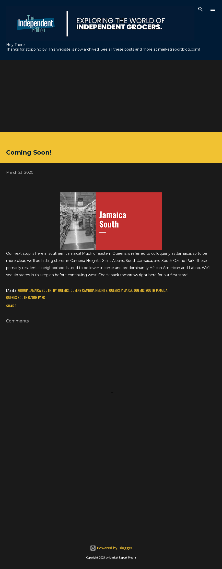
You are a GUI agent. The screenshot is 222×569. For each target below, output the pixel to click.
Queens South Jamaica (150, 290)
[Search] (200, 9)
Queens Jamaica (120, 290)
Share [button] (11, 305)
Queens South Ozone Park (25, 297)
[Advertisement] (111, 95)
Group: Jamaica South (34, 290)
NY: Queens (61, 290)
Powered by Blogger (111, 547)
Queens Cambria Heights (89, 290)
